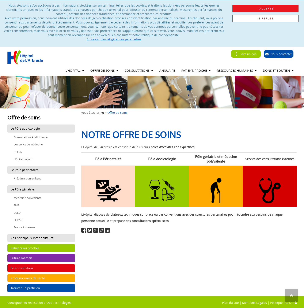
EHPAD (18, 220)
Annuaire (167, 70)
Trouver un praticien (25, 288)
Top (291, 295)
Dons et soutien (278, 70)
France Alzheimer (24, 227)
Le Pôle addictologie (25, 128)
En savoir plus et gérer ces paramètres (114, 39)
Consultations (139, 70)
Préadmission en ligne (27, 178)
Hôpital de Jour (23, 159)
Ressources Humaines (236, 70)
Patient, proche (195, 70)
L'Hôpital (74, 70)
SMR (16, 205)
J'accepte (266, 8)
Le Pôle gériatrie (22, 189)
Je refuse (266, 18)
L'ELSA (18, 152)
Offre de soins (104, 70)
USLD (17, 213)
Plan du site (230, 303)
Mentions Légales (254, 303)
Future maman (21, 258)
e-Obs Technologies (57, 303)
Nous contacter (278, 54)
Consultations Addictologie (31, 137)
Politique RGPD (280, 303)
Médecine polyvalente (27, 198)
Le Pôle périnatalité (24, 170)
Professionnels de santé (28, 278)
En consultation (22, 268)
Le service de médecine (28, 144)
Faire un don (246, 54)
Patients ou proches (25, 248)
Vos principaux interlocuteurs (32, 238)
